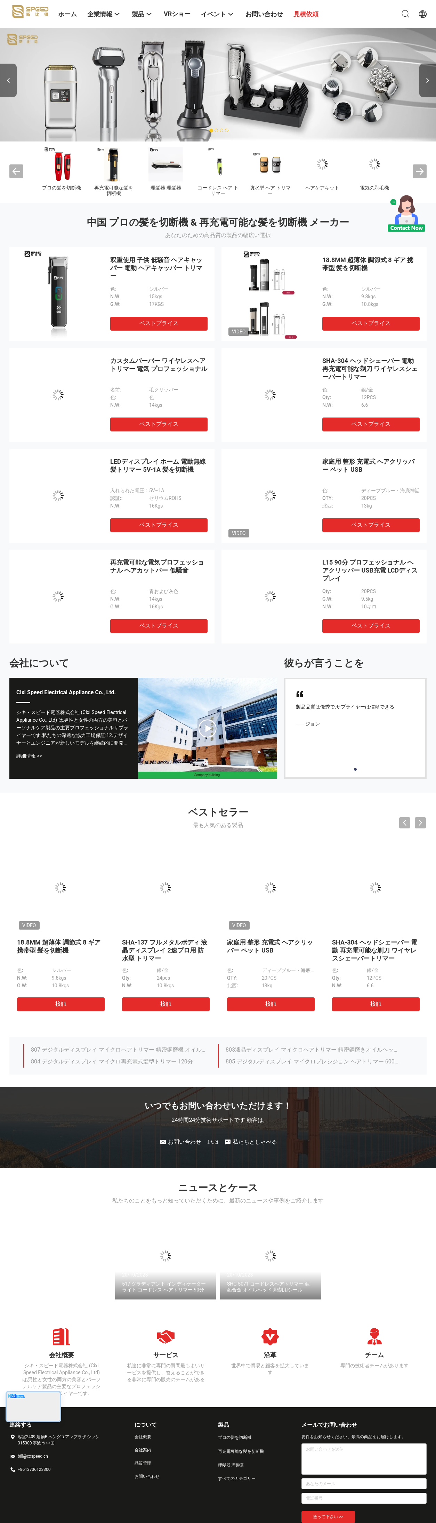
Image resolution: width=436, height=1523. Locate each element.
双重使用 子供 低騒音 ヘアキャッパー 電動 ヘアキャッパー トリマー (156, 268)
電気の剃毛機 (374, 188)
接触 (60, 1004)
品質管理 (143, 1463)
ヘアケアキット (322, 188)
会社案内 (143, 1450)
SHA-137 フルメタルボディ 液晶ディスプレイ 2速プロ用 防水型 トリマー (164, 950)
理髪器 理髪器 (166, 188)
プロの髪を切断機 (61, 188)
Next (427, 80)
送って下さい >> (328, 1516)
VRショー (177, 13)
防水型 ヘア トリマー (270, 190)
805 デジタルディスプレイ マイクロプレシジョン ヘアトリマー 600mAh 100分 (313, 1061)
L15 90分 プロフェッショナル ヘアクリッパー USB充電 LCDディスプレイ (370, 570)
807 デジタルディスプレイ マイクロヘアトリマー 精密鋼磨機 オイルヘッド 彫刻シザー (118, 1049)
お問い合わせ (147, 1476)
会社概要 (143, 1436)
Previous (8, 80)
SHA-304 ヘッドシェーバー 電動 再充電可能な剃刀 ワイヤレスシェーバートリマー (370, 368)
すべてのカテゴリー (237, 1478)
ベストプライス (158, 323)
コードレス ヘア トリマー (218, 190)
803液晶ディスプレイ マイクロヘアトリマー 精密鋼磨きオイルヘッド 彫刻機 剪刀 (313, 1049)
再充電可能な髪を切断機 (113, 190)
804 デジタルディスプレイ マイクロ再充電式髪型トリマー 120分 (112, 1061)
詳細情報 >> (29, 756)
